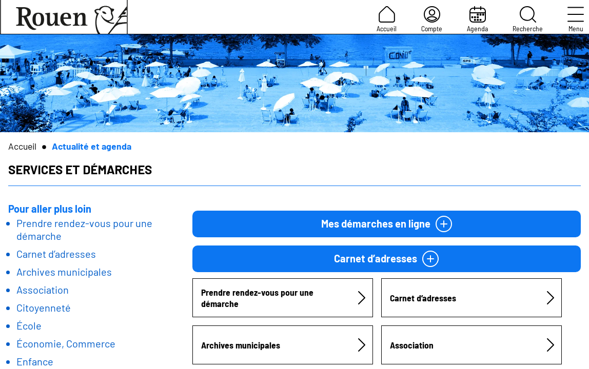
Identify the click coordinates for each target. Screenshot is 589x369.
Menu (575, 19)
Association (42, 289)
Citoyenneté (43, 307)
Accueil (387, 19)
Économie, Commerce (65, 343)
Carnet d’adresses (56, 254)
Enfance (34, 361)
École (29, 325)
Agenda (477, 19)
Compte (431, 19)
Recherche (528, 19)
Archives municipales (64, 271)
